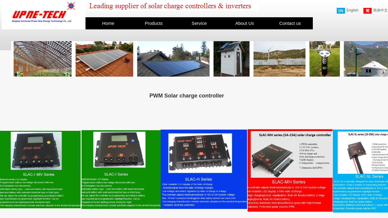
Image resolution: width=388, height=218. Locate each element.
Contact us (290, 23)
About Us (244, 23)
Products (153, 23)
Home (108, 23)
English (347, 11)
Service (199, 23)
